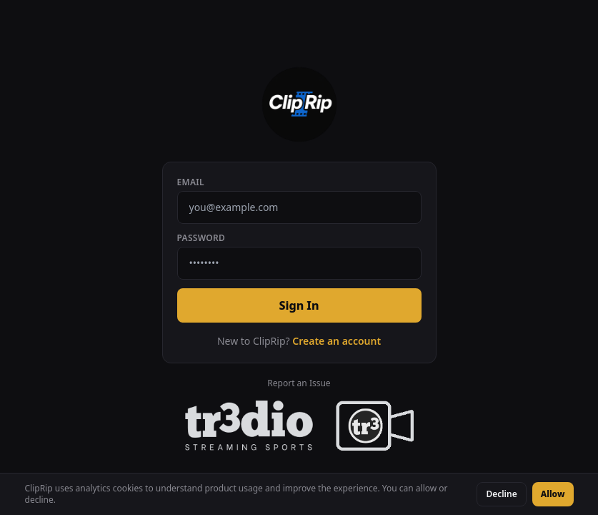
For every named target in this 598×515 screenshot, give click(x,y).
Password (201, 238)
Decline (501, 494)
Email (190, 182)
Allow (553, 494)
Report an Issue (298, 383)
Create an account (336, 341)
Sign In (299, 305)
